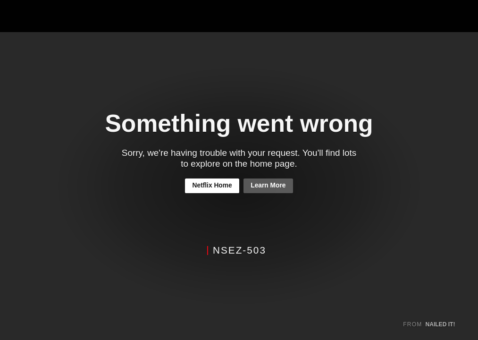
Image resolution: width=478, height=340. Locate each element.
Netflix (41, 16)
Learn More (268, 185)
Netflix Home (212, 185)
